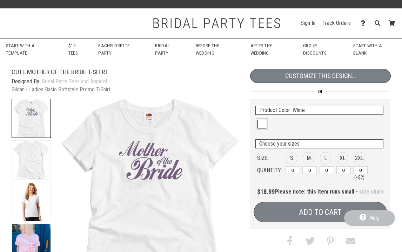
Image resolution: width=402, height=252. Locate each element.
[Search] (379, 23)
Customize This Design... (320, 76)
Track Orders (336, 23)
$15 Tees (73, 49)
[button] (31, 118)
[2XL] (360, 170)
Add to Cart (320, 212)
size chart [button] (371, 191)
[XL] (343, 170)
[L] (327, 170)
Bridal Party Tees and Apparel (74, 81)
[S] (293, 170)
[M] (309, 170)
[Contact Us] (365, 23)
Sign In (308, 23)
